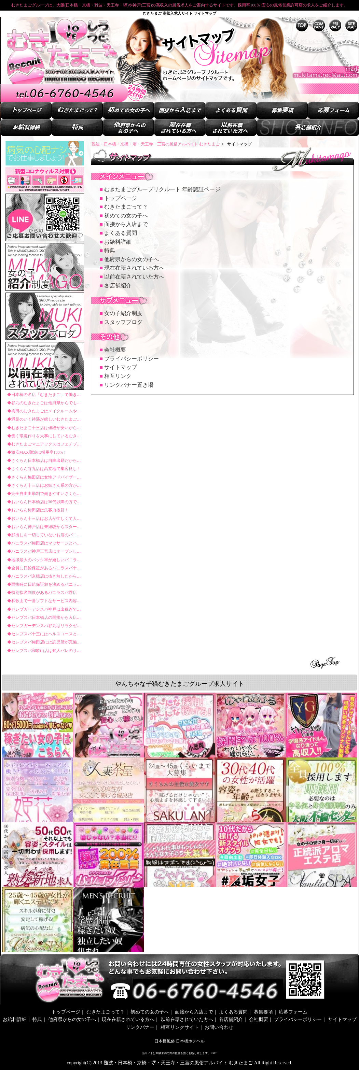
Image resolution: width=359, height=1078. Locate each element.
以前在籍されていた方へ (134, 277)
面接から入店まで (126, 224)
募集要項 (263, 1012)
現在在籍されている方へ (134, 268)
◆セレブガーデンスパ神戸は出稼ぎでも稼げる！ (52, 609)
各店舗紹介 (118, 285)
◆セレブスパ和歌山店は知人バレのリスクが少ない (54, 650)
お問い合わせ (219, 1027)
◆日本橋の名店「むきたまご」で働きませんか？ (52, 394)
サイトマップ (120, 367)
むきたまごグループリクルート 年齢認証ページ (162, 189)
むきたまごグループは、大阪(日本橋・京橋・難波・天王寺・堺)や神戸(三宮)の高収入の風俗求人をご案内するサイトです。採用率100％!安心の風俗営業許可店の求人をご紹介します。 (179, 5)
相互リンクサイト (180, 1027)
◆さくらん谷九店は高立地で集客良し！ (44, 468)
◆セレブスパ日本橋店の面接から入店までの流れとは (56, 617)
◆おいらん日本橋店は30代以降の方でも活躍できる (54, 501)
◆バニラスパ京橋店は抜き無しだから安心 (46, 576)
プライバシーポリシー (131, 358)
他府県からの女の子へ (131, 259)
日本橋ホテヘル (190, 1041)
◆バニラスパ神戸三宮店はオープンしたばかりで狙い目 (58, 551)
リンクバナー (140, 1027)
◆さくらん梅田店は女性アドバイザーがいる (48, 477)
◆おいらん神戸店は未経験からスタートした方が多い (56, 526)
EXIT (213, 1053)
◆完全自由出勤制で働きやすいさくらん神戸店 (50, 493)
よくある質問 (120, 233)
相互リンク (118, 376)
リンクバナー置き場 (128, 385)
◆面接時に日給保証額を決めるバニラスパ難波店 (52, 584)
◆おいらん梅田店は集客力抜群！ (38, 510)
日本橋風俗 (164, 1041)
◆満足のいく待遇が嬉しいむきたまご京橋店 (48, 419)
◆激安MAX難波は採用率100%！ (37, 452)
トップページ (120, 198)
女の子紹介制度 (123, 313)
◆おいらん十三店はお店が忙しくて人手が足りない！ (56, 518)
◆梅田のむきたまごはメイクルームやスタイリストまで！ (60, 411)
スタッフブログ (123, 322)
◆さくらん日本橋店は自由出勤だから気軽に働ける (54, 460)
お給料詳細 (118, 242)
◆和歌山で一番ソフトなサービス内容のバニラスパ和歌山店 (62, 600)
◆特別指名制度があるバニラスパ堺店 (42, 592)
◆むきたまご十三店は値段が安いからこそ (46, 427)
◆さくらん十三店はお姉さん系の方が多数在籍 (50, 485)
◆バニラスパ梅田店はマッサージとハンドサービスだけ (58, 543)
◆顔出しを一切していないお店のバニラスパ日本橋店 (56, 535)
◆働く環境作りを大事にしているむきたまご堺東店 (54, 436)
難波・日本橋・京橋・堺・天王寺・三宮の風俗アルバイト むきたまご (178, 1062)
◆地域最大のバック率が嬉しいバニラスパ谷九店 (52, 559)
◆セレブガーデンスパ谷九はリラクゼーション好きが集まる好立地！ (70, 625)
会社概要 (115, 350)
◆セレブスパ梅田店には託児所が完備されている (52, 642)
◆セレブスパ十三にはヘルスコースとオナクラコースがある (62, 634)
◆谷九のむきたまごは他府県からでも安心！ (48, 402)
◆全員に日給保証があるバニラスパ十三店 (46, 568)
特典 (109, 250)
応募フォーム (293, 1012)
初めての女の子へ (126, 215)
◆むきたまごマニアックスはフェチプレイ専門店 (52, 444)
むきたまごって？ (126, 207)
